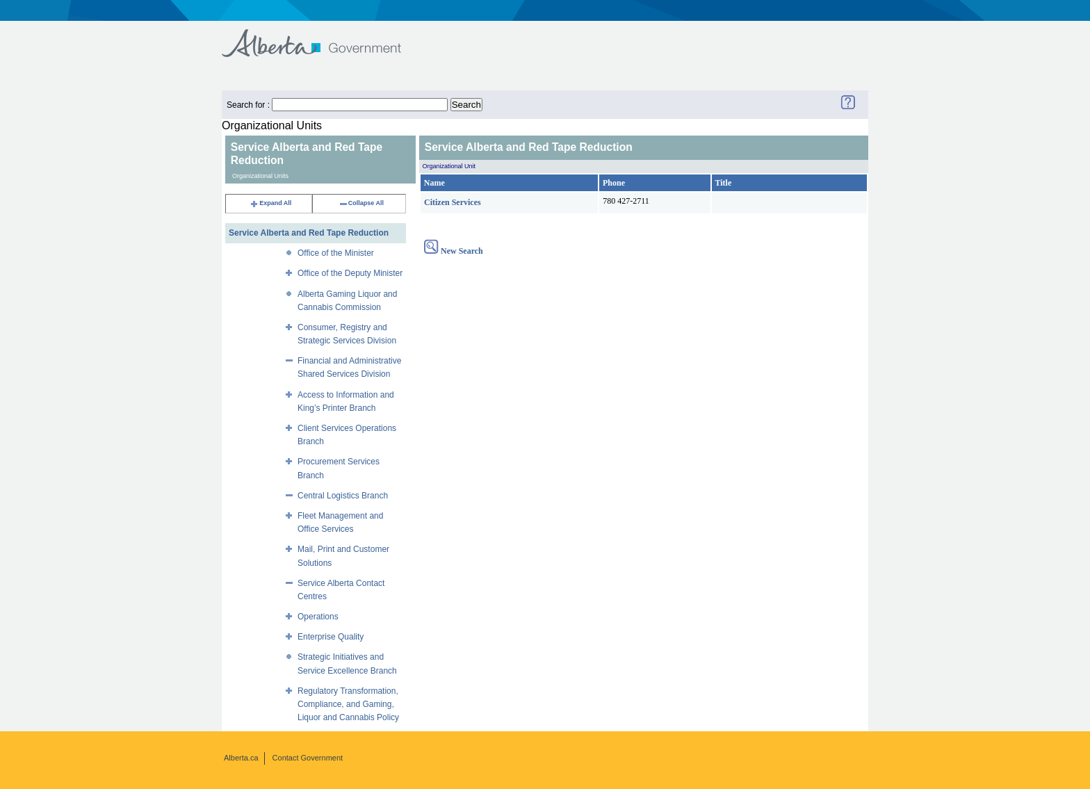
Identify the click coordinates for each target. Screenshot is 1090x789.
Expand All (270, 203)
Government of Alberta (323, 36)
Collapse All (361, 203)
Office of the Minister (336, 253)
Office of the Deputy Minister (350, 273)
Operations (318, 616)
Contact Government (307, 758)
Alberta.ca (241, 758)
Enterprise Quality (331, 637)
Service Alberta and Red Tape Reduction (309, 233)
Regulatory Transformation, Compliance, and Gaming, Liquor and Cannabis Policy (348, 704)
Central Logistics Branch (343, 496)
